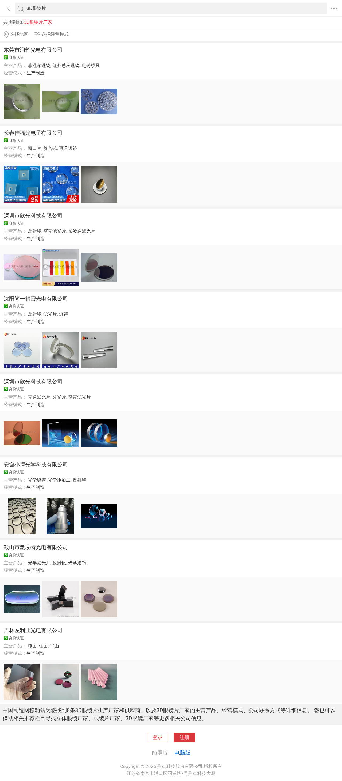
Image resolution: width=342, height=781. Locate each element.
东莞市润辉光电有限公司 (33, 50)
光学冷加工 (59, 480)
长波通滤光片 (81, 231)
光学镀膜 (37, 480)
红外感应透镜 (66, 65)
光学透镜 (77, 562)
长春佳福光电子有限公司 (33, 133)
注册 (184, 737)
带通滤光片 (39, 397)
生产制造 (35, 73)
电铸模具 (91, 65)
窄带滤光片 (54, 231)
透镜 (63, 314)
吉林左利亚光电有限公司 (33, 630)
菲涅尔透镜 (39, 65)
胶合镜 (50, 148)
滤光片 (50, 314)
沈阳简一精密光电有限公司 (36, 298)
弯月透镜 (68, 148)
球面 (32, 645)
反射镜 (34, 231)
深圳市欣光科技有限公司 (33, 215)
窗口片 (34, 148)
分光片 (59, 397)
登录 (158, 737)
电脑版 (182, 753)
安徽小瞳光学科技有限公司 (36, 464)
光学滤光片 (39, 562)
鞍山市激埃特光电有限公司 (36, 547)
